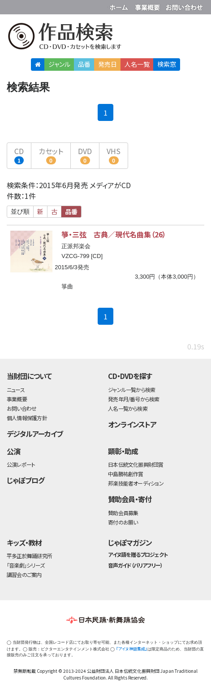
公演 (13, 451)
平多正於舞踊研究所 (29, 555)
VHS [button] (114, 155)
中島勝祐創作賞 (125, 474)
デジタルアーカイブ (35, 433)
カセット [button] (51, 155)
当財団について (29, 375)
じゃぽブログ (25, 480)
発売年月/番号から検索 (133, 399)
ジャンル (59, 64)
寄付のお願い (123, 522)
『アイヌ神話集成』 (131, 649)
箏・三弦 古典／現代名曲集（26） (113, 234)
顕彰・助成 (123, 451)
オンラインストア (132, 424)
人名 (137, 64)
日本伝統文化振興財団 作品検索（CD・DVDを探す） (105, 38)
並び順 (20, 211)
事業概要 (148, 5)
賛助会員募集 (123, 512)
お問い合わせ (184, 5)
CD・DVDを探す (130, 375)
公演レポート (21, 464)
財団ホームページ (120, 5)
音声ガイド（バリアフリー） (135, 565)
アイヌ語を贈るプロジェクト (137, 554)
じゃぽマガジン (130, 542)
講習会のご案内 (24, 574)
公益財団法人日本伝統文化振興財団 (12, 6)
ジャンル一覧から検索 (131, 389)
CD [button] (19, 155)
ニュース (16, 389)
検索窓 (166, 64)
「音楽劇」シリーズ (25, 565)
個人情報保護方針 (27, 418)
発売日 (107, 64)
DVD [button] (85, 155)
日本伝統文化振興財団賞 (135, 464)
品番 (84, 64)
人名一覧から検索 (127, 408)
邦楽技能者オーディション (136, 483)
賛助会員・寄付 (129, 499)
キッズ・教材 (24, 542)
